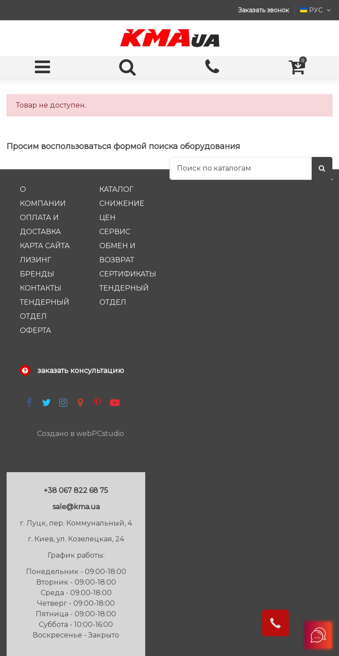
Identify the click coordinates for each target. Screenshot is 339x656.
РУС (316, 10)
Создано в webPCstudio (80, 433)
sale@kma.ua (76, 507)
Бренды (37, 274)
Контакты (40, 288)
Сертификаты (127, 274)
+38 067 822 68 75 (76, 490)
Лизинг (35, 260)
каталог (116, 189)
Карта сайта (45, 246)
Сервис (114, 231)
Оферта (35, 330)
